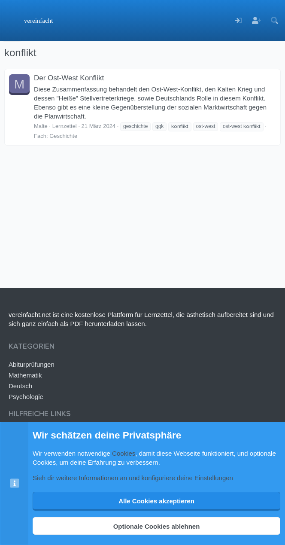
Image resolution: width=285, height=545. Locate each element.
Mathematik (25, 375)
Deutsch (20, 386)
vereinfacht (38, 20)
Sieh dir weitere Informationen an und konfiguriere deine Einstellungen (133, 477)
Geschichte (63, 136)
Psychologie (26, 396)
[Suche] (274, 21)
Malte (41, 126)
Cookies (123, 453)
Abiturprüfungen (32, 364)
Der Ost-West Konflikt (69, 78)
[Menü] (12, 20)
